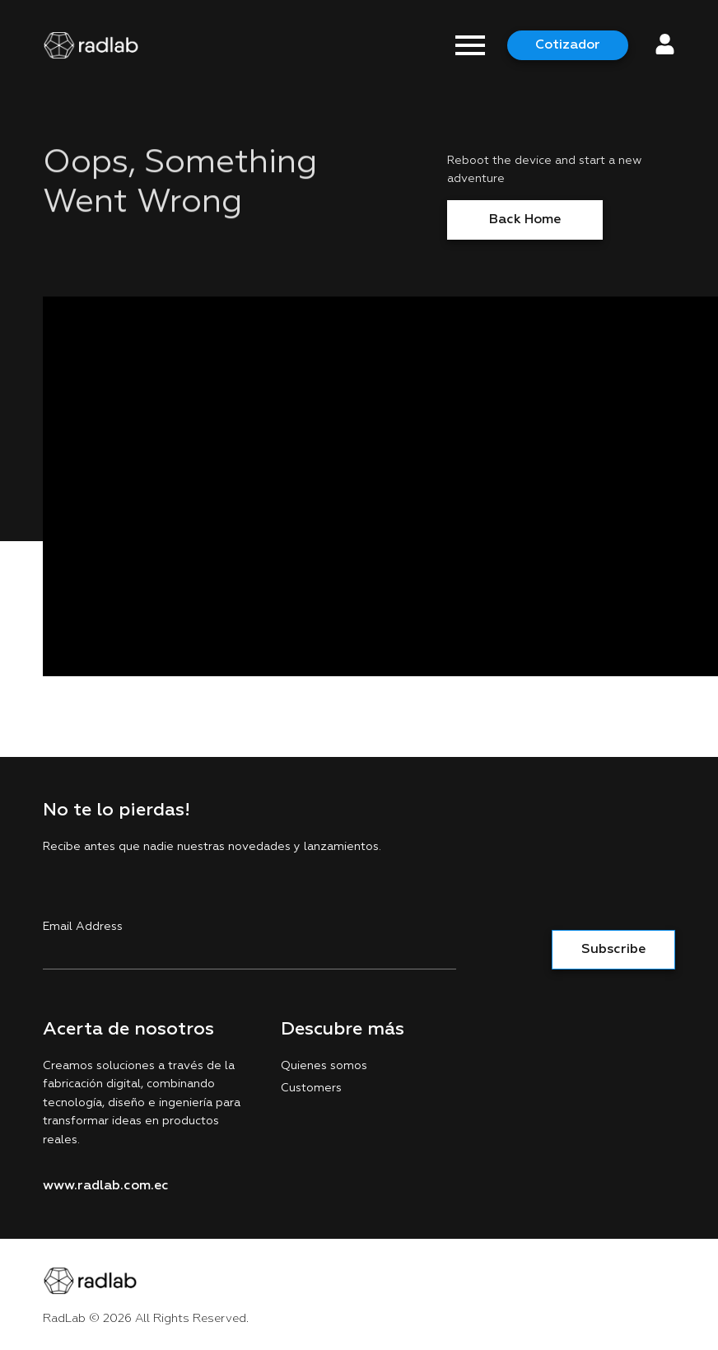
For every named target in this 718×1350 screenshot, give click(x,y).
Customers (311, 1088)
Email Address (83, 926)
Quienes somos (324, 1066)
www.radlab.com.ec (106, 1186)
